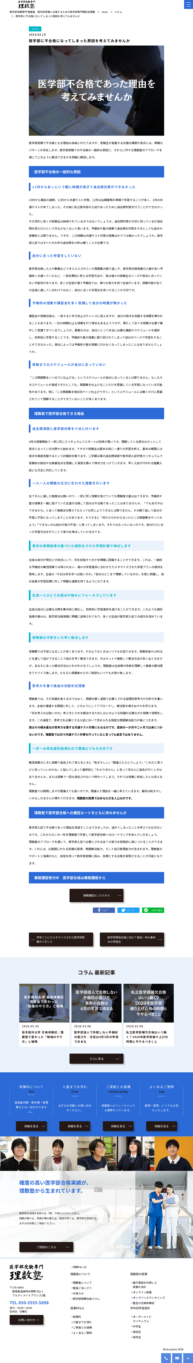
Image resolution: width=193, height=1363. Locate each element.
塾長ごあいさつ (82, 1288)
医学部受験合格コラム (86, 1299)
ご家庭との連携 (82, 1327)
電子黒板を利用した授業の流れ (145, 1285)
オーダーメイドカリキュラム (142, 1319)
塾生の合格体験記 (143, 1303)
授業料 (77, 1317)
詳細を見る (31, 1126)
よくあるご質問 (82, 1333)
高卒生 (137, 1337)
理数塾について (82, 1282)
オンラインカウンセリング (149, 1297)
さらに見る (96, 1058)
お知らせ (78, 1293)
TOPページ (80, 1267)
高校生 (137, 1332)
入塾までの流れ (82, 1322)
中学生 (137, 1326)
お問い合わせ (26, 1320)
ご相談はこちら (46, 1247)
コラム (35, 29)
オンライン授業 (142, 1292)
